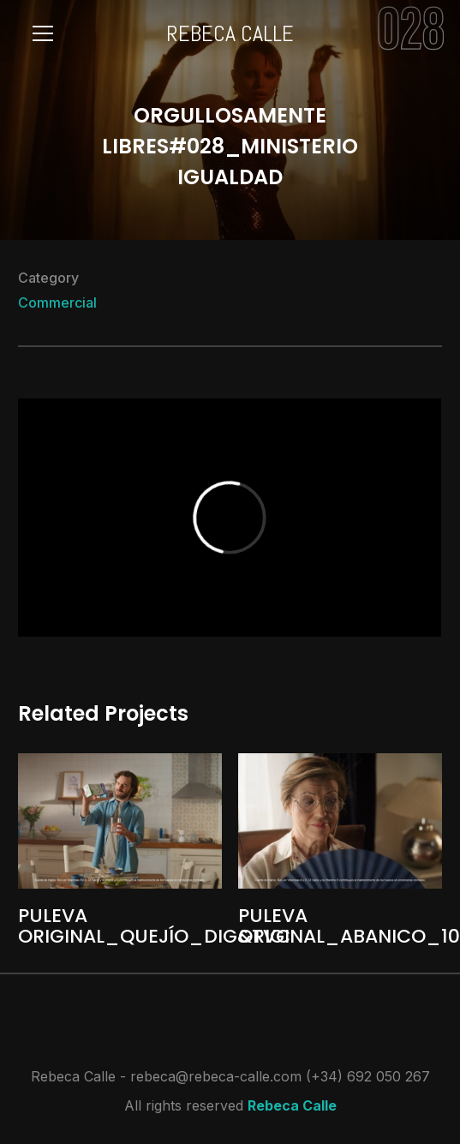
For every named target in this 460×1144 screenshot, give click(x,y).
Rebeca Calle (292, 1105)
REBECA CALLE (230, 34)
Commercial (57, 302)
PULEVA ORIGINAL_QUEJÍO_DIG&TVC (154, 925)
